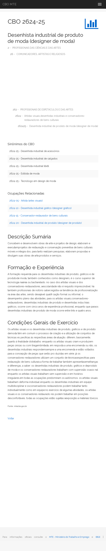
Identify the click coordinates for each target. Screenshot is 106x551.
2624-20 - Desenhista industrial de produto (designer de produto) (45, 223)
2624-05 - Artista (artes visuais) (26, 200)
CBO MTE (9, 4)
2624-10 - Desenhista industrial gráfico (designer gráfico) (40, 208)
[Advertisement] (53, 83)
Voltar (11, 418)
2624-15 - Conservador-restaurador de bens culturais (38, 215)
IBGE (98, 537)
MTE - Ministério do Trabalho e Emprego (69, 537)
